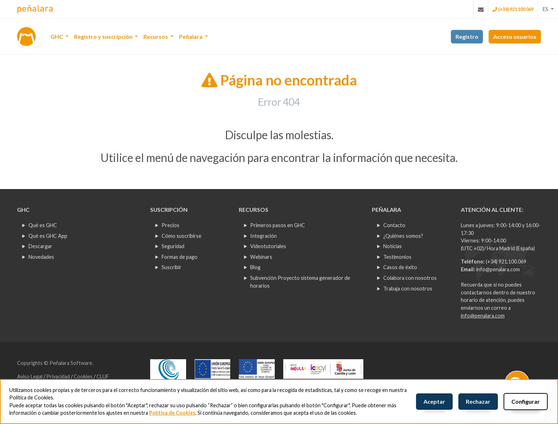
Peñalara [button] (191, 36)
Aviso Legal (30, 376)
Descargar (40, 246)
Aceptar (434, 401)
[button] (548, 9)
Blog (255, 267)
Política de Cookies (172, 413)
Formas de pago (180, 257)
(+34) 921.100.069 (506, 261)
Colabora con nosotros (410, 278)
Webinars (261, 257)
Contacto (394, 225)
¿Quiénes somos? (403, 236)
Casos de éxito (400, 267)
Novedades (41, 257)
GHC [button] (57, 36)
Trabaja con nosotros (407, 289)
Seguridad (173, 246)
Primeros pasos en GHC (277, 225)
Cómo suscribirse (181, 236)
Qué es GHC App (47, 236)
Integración (263, 236)
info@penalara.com (498, 269)
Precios (170, 225)
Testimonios (397, 257)
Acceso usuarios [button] (514, 36)
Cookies (84, 376)
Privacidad (58, 376)
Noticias (392, 246)
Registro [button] (467, 36)
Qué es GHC (42, 225)
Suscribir (171, 267)
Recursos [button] (156, 36)
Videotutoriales (268, 246)
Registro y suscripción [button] (103, 36)
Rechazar (478, 401)
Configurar (525, 401)
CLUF (102, 376)
